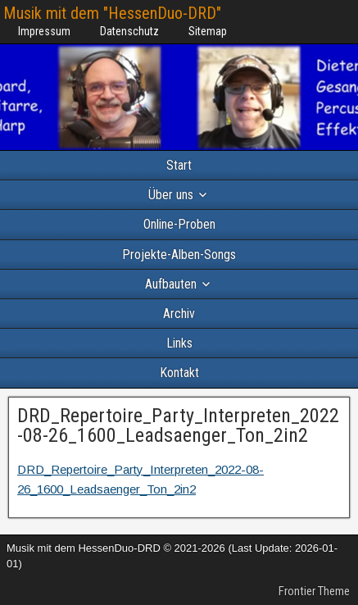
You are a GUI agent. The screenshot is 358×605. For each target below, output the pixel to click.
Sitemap (207, 31)
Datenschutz (129, 31)
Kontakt (179, 372)
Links (179, 343)
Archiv (179, 313)
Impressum (44, 31)
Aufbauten (171, 284)
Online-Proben (179, 224)
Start (179, 165)
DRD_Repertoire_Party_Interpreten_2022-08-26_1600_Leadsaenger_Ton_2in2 (178, 425)
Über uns (170, 194)
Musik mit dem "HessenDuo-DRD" (112, 13)
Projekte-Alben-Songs (179, 254)
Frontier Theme (314, 591)
